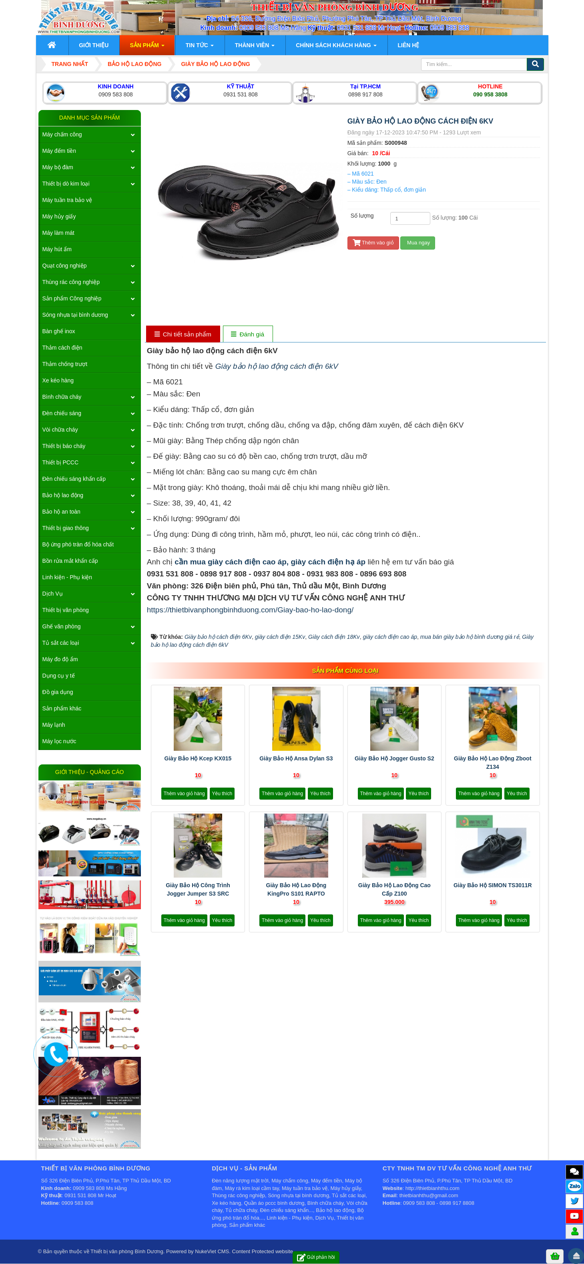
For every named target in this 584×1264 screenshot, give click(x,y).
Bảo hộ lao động (63, 495)
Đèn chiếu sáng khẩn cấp (74, 479)
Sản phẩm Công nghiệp (72, 298)
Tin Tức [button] (200, 47)
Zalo (574, 1186)
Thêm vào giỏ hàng (184, 793)
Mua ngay (417, 243)
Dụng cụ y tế (58, 675)
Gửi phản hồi (316, 1257)
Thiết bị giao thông (65, 528)
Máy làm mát (58, 233)
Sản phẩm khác (62, 708)
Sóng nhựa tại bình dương (75, 315)
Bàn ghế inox (58, 331)
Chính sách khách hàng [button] (336, 47)
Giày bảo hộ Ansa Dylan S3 (296, 758)
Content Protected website (262, 1251)
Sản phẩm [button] (147, 47)
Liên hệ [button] (408, 45)
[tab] (183, 334)
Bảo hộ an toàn (61, 511)
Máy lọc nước (59, 741)
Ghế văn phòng (61, 626)
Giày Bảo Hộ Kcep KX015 (198, 758)
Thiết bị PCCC (60, 462)
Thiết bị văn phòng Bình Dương (126, 1251)
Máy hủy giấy (59, 216)
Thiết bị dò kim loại (66, 183)
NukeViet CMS (212, 1251)
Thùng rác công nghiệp (71, 282)
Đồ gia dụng (57, 692)
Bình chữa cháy (62, 397)
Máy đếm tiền (59, 151)
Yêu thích (222, 793)
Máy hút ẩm (57, 249)
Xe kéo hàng (58, 380)
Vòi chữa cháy (60, 429)
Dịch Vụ (52, 593)
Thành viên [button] (255, 47)
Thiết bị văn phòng (65, 610)
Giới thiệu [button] (93, 45)
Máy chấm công (62, 134)
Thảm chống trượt (65, 364)
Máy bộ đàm (57, 167)
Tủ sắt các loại (60, 643)
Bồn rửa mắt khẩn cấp (70, 561)
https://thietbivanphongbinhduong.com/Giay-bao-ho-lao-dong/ (250, 610)
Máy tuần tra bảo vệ (67, 200)
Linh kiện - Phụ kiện (67, 577)
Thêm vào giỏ (373, 243)
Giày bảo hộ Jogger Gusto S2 (394, 758)
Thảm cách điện (62, 347)
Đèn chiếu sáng (62, 413)
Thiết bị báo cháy (64, 446)
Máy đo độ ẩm (60, 659)
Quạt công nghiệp (64, 265)
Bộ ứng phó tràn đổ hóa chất (78, 544)
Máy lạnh (53, 725)
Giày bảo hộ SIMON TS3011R (493, 885)
